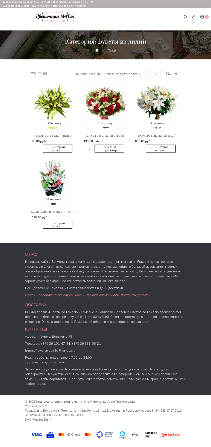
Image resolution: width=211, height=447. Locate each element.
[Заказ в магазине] (123, 73)
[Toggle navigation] (5, 21)
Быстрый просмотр (58, 148)
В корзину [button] (54, 123)
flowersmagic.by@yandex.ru (55, 350)
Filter (171, 73)
